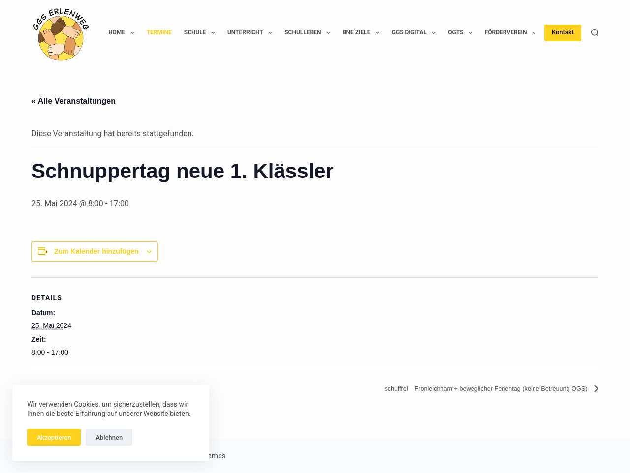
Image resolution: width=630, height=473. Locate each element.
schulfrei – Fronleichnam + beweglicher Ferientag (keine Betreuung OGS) (459, 388)
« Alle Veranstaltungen (74, 101)
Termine (159, 32)
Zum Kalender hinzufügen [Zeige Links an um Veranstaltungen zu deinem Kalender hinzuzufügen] (96, 251)
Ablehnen (109, 437)
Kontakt (563, 32)
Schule (201, 33)
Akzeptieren (54, 437)
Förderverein (512, 33)
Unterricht (251, 33)
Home (123, 33)
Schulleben (309, 33)
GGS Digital (416, 33)
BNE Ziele (363, 33)
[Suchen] (594, 32)
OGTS (462, 33)
